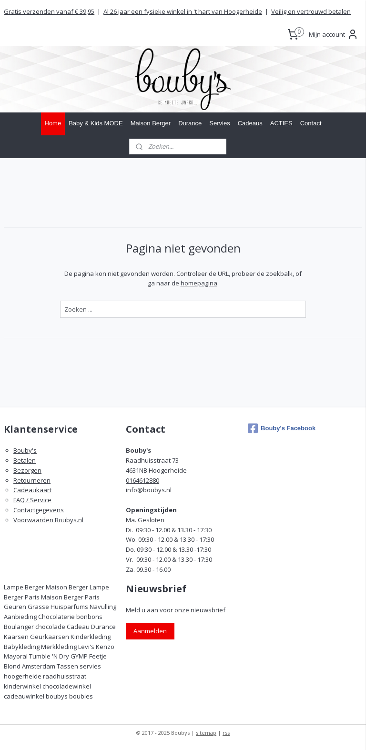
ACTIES (281, 123)
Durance (190, 123)
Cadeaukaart (32, 490)
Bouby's (25, 450)
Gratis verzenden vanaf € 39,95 (49, 11)
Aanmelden (150, 631)
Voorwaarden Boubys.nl (48, 520)
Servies (219, 123)
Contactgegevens (38, 510)
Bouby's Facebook (281, 428)
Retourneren (32, 480)
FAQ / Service (32, 500)
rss (226, 732)
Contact (311, 123)
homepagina (199, 283)
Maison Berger (151, 123)
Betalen (24, 460)
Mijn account (333, 34)
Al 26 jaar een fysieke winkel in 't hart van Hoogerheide (182, 11)
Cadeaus (250, 123)
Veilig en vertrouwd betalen (311, 11)
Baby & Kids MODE (95, 123)
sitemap (206, 732)
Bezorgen (27, 470)
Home (53, 123)
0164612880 (142, 480)
